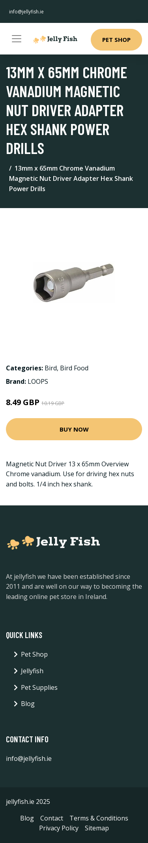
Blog (28, 703)
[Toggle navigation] (16, 38)
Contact (51, 818)
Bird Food (74, 368)
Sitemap (97, 828)
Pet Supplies (39, 687)
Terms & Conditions (98, 818)
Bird (51, 368)
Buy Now (74, 429)
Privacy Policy (59, 828)
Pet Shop (116, 39)
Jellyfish (32, 671)
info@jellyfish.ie (26, 11)
